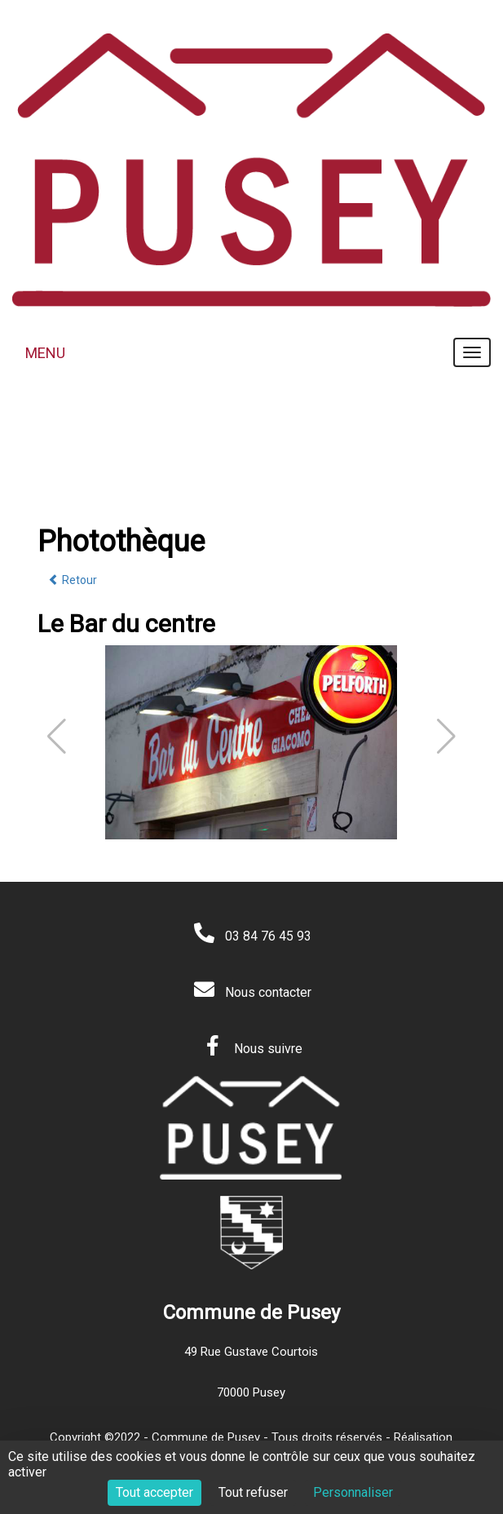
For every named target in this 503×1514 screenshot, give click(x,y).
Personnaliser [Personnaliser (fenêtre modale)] (353, 1492)
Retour (72, 580)
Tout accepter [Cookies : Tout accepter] (154, 1492)
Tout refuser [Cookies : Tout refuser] (253, 1492)
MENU (45, 352)
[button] (446, 737)
